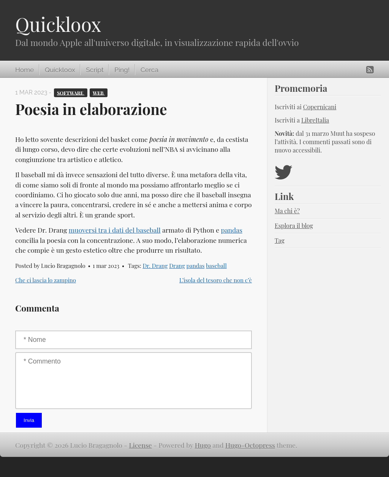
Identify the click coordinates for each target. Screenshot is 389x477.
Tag (280, 240)
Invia (29, 420)
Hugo (203, 445)
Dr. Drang (155, 265)
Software (71, 92)
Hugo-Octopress (250, 445)
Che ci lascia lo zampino (45, 280)
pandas (231, 229)
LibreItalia (315, 120)
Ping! (122, 70)
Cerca (149, 70)
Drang (177, 265)
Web (99, 92)
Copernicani (320, 107)
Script (94, 70)
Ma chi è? (287, 211)
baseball (216, 265)
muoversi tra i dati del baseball (115, 229)
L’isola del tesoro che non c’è (215, 280)
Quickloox (58, 24)
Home (24, 70)
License (140, 445)
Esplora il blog (294, 226)
